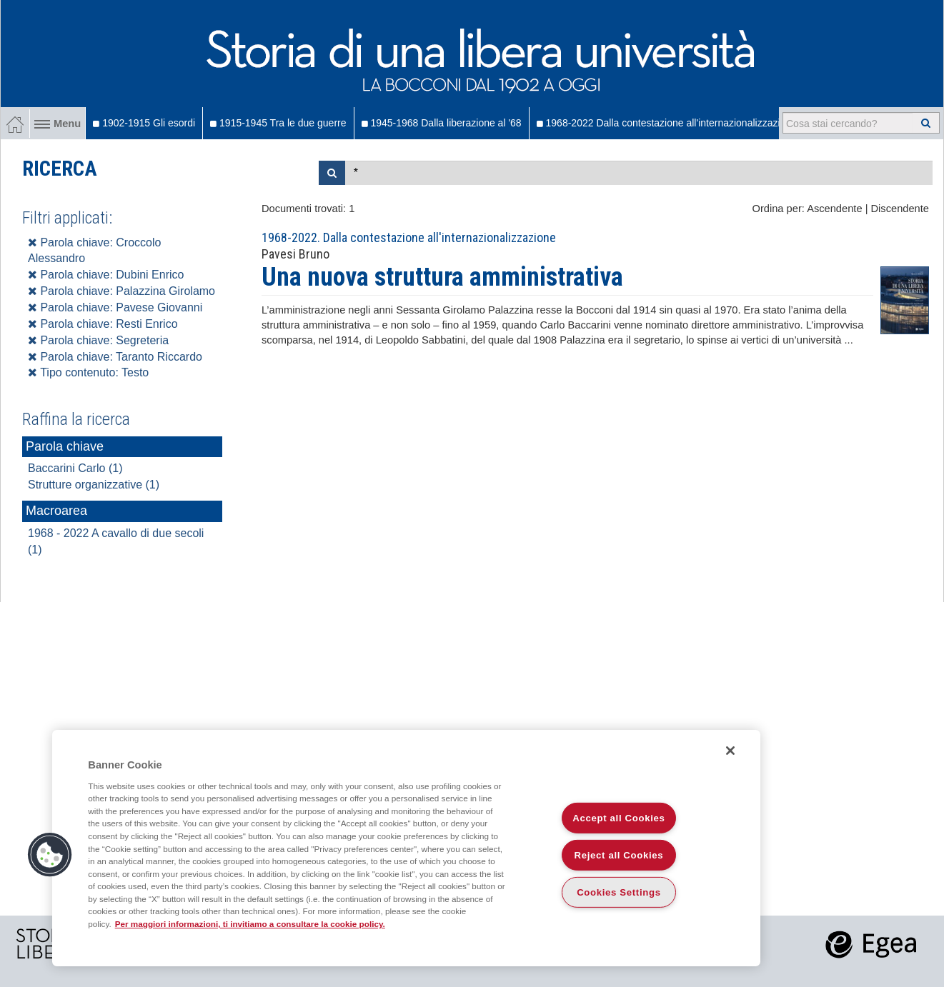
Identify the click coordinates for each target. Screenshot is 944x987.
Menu (57, 123)
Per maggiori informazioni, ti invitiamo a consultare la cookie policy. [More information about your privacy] (250, 923)
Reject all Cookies (619, 855)
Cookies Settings (619, 892)
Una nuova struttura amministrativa (442, 277)
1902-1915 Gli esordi (144, 123)
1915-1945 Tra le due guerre (278, 123)
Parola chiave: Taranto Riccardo (115, 357)
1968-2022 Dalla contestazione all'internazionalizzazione (667, 123)
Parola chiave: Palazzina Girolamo (121, 291)
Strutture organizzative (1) (93, 485)
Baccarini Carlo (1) (75, 468)
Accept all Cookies (618, 818)
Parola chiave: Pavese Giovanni (115, 307)
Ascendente (834, 208)
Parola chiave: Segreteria (98, 340)
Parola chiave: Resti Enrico (103, 324)
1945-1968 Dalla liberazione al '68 (442, 123)
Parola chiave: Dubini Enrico (106, 275)
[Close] (730, 750)
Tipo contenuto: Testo (88, 372)
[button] (50, 855)
